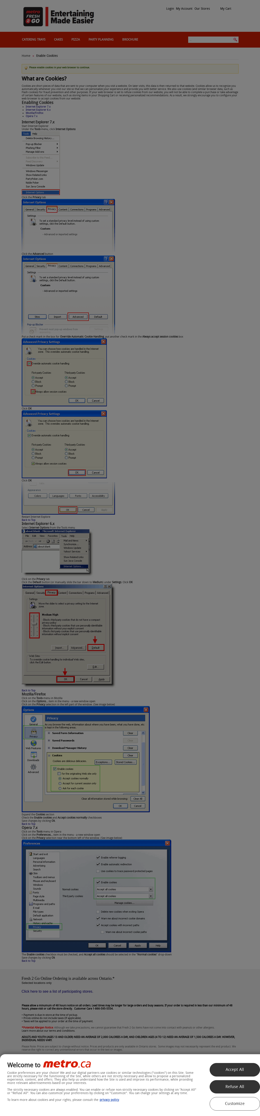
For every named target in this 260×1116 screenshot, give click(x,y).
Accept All (235, 1069)
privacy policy (109, 1100)
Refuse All (234, 1086)
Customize (235, 1103)
